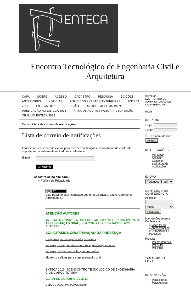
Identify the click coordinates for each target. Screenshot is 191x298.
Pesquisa (105, 96)
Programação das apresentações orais (71, 239)
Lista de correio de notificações (54, 124)
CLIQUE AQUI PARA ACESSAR (66, 284)
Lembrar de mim (161, 136)
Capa (26, 96)
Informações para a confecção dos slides (72, 251)
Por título (157, 247)
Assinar (156, 157)
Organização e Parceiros (159, 232)
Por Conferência (162, 242)
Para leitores (159, 279)
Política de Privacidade (55, 180)
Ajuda (148, 111)
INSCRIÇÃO (71, 106)
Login (148, 125)
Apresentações (160, 228)
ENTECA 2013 (45, 106)
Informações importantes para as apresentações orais (80, 245)
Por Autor (157, 245)
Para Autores (160, 282)
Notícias (55, 101)
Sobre (42, 96)
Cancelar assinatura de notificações (160, 163)
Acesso (61, 96)
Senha (149, 130)
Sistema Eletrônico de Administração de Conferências (158, 100)
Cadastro (82, 96)
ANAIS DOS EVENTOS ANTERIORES (95, 101)
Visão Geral (158, 225)
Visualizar (158, 155)
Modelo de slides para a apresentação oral (73, 257)
